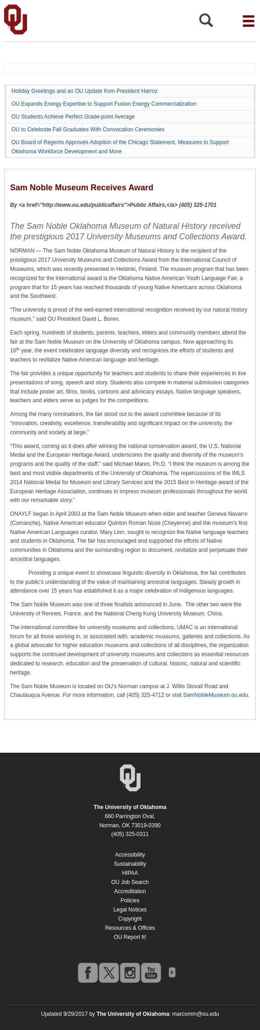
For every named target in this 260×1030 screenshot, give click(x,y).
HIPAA (130, 873)
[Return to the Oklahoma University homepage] (130, 807)
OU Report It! (130, 937)
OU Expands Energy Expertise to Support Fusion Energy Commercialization (103, 104)
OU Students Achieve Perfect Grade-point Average (73, 116)
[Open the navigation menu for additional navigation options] (248, 21)
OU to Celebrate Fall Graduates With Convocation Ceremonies (87, 129)
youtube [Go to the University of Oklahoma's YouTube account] (150, 972)
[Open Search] (206, 22)
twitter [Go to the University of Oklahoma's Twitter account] (108, 972)
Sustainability (130, 864)
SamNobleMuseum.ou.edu (215, 695)
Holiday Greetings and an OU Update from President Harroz (84, 91)
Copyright (129, 919)
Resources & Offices (130, 928)
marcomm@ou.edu (195, 1014)
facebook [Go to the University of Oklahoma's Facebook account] (87, 972)
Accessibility (130, 855)
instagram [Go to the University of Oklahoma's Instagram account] (129, 972)
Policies (129, 900)
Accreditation (130, 891)
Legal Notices (130, 909)
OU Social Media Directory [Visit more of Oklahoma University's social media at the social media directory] (171, 972)
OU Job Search (130, 882)
